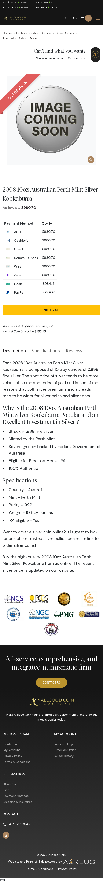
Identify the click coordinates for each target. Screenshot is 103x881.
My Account (11, 750)
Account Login (64, 744)
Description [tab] (14, 350)
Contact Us (52, 682)
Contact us (76, 58)
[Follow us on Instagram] (6, 835)
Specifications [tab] (46, 350)
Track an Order (65, 750)
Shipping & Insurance (17, 802)
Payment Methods (16, 796)
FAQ (6, 790)
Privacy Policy (12, 756)
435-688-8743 (19, 824)
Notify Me (51, 310)
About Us (9, 784)
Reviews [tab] (74, 350)
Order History (64, 756)
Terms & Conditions (16, 762)
